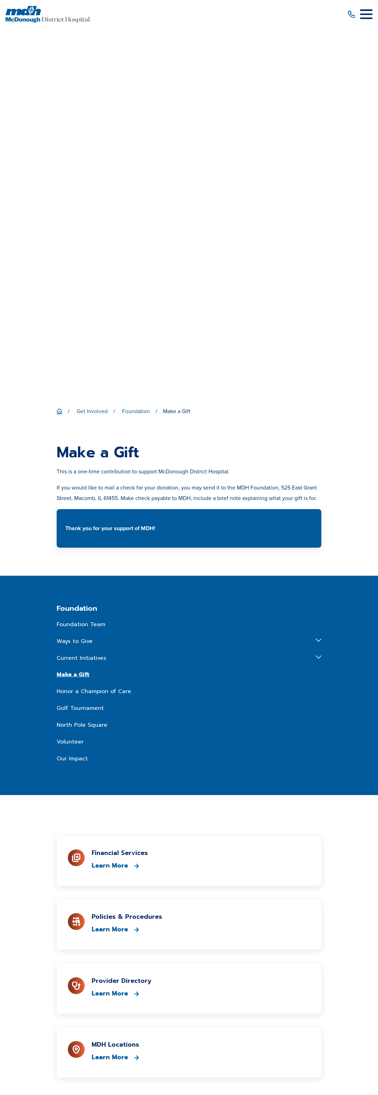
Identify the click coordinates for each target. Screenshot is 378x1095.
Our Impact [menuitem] (72, 390)
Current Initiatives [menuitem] (81, 290)
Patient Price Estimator (189, 903)
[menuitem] (103, 1058)
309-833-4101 (189, 828)
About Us (189, 878)
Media (189, 941)
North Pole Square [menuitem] (82, 357)
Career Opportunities (189, 928)
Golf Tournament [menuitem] (80, 340)
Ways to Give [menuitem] (75, 273)
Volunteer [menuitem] (70, 374)
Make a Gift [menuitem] (73, 307)
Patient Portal (189, 916)
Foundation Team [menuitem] (81, 257)
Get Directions (189, 860)
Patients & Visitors (189, 891)
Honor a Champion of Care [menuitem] (94, 324)
